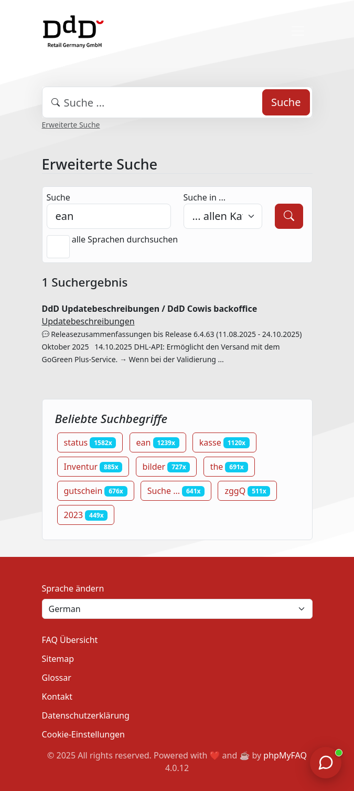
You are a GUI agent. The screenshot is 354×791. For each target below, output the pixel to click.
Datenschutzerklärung (86, 715)
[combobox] (177, 102)
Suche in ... (205, 197)
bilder (166, 466)
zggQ (247, 491)
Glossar (56, 677)
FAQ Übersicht (70, 640)
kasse (224, 442)
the (229, 466)
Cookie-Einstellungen (83, 734)
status (90, 442)
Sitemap (58, 659)
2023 (86, 515)
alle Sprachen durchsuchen (125, 239)
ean (157, 442)
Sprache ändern (73, 588)
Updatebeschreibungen (88, 321)
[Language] (177, 609)
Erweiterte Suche (71, 125)
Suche (286, 102)
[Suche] (289, 216)
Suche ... (176, 491)
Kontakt (57, 696)
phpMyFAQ (285, 755)
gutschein (95, 491)
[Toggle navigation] (298, 31)
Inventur (93, 466)
